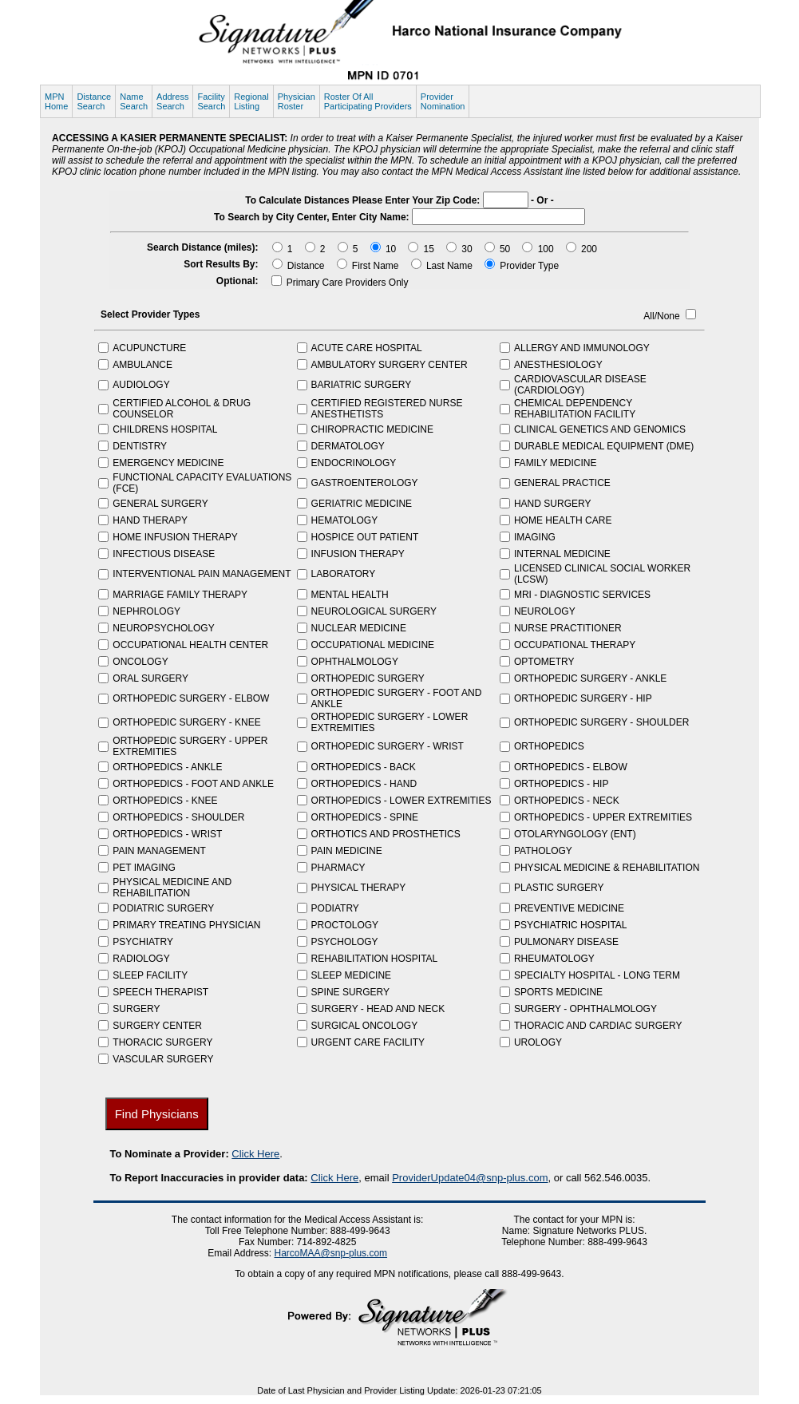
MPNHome (56, 101)
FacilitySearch (211, 101)
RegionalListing (251, 101)
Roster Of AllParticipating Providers (368, 101)
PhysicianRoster (296, 101)
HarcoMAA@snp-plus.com (331, 1253)
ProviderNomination (443, 101)
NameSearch (134, 101)
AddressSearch (172, 101)
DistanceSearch (94, 101)
